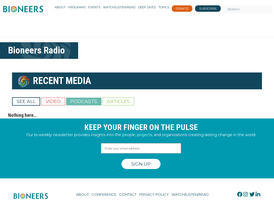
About (82, 194)
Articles (118, 101)
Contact (127, 194)
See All (26, 101)
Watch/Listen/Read (190, 194)
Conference (104, 194)
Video (53, 101)
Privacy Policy (154, 194)
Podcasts (83, 101)
